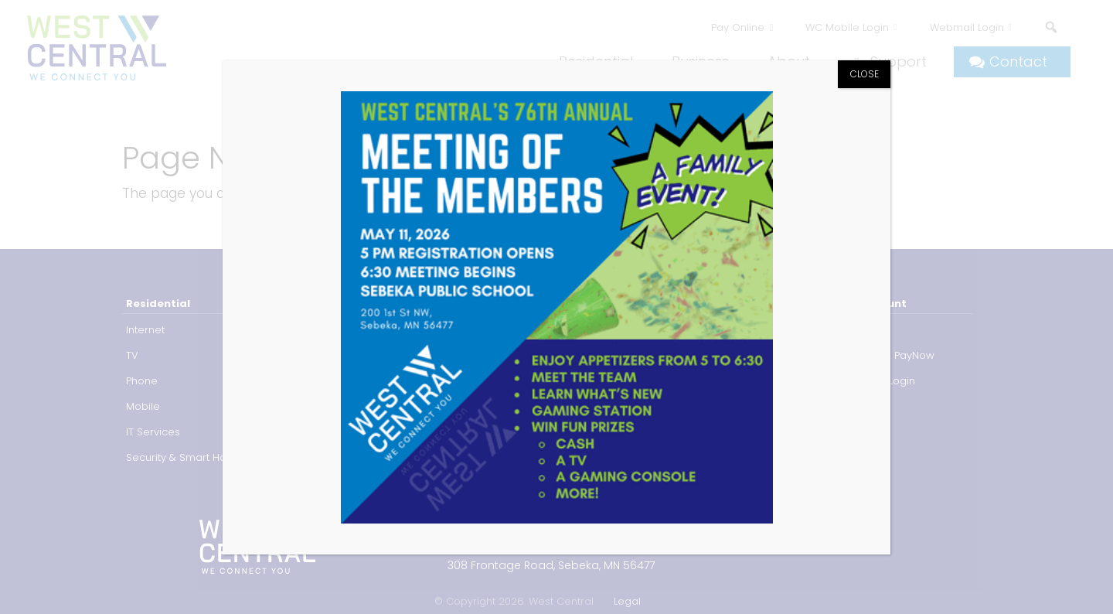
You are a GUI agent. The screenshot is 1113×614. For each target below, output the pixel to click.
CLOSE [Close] (864, 73)
